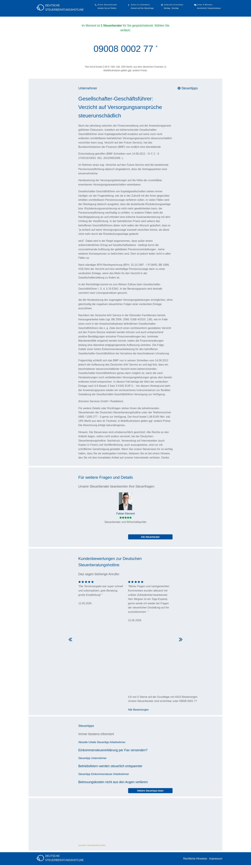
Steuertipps (188, 88)
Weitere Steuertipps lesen (150, 790)
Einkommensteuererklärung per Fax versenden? (112, 750)
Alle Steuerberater (150, 537)
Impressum (215, 858)
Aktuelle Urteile (87, 742)
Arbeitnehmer (118, 742)
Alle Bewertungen (138, 709)
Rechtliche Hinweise (195, 858)
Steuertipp (103, 742)
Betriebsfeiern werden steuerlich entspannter (110, 766)
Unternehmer (87, 88)
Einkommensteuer (101, 774)
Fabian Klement (125, 513)
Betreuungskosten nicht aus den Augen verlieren (113, 782)
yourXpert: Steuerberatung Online (92, 845)
